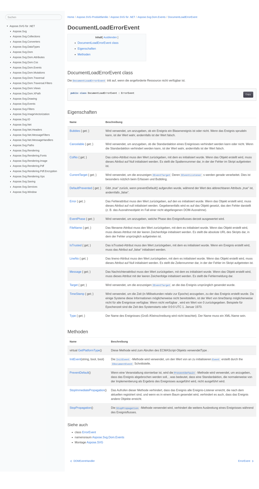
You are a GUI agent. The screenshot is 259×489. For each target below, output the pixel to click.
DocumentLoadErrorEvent (182, 17)
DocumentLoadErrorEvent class (98, 42)
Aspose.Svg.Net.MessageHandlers (33, 140)
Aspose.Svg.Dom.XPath (27, 93)
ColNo (74, 157)
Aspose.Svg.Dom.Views (27, 88)
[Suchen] (33, 17)
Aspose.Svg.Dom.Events (27, 67)
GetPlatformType (89, 363)
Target (74, 293)
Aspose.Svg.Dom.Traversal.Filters (32, 83)
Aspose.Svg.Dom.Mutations (29, 72)
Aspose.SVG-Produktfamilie (92, 17)
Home (70, 17)
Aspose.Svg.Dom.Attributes (29, 57)
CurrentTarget (78, 174)
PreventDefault (79, 385)
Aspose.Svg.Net (22, 124)
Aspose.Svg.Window (25, 191)
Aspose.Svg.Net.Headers (27, 129)
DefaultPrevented (81, 188)
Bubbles (75, 130)
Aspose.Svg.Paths (23, 145)
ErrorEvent (89, 449)
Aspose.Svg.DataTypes (26, 46)
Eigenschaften (87, 48)
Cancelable (77, 144)
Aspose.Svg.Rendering (26, 150)
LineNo (74, 258)
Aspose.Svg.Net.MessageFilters (31, 134)
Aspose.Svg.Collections (26, 36)
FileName (76, 227)
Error (73, 201)
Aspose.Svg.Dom (23, 52)
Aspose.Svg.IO (21, 119)
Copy (235, 94)
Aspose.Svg (20, 31)
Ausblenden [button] (108, 37)
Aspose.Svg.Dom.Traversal (28, 77)
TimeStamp (77, 302)
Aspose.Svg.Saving (24, 181)
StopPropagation (80, 425)
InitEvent (75, 372)
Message (75, 276)
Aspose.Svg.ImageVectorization (31, 114)
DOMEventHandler (82, 478)
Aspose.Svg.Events (24, 103)
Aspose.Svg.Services (25, 186)
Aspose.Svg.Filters (24, 109)
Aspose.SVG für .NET (22, 26)
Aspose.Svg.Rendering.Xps (29, 176)
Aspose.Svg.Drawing (25, 98)
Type (73, 324)
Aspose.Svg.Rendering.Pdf (28, 165)
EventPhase (77, 218)
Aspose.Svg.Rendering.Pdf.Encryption (35, 171)
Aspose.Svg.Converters (26, 41)
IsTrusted (76, 245)
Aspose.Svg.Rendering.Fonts (30, 155)
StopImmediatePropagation (87, 407)
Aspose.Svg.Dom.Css (25, 62)
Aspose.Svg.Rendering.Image (30, 160)
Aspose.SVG (95, 459)
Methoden (84, 54)
